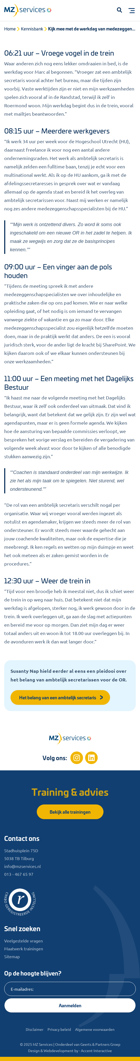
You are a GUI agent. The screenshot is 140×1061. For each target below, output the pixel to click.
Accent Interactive (96, 1050)
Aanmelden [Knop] (70, 1005)
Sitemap (12, 956)
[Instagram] (76, 757)
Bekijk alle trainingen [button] (70, 811)
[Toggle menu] (131, 10)
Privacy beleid (59, 1029)
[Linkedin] (91, 757)
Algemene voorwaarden (95, 1029)
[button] (119, 10)
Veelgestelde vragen (23, 940)
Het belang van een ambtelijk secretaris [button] (61, 697)
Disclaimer (34, 1029)
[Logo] (30, 11)
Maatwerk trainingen (23, 948)
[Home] (70, 738)
